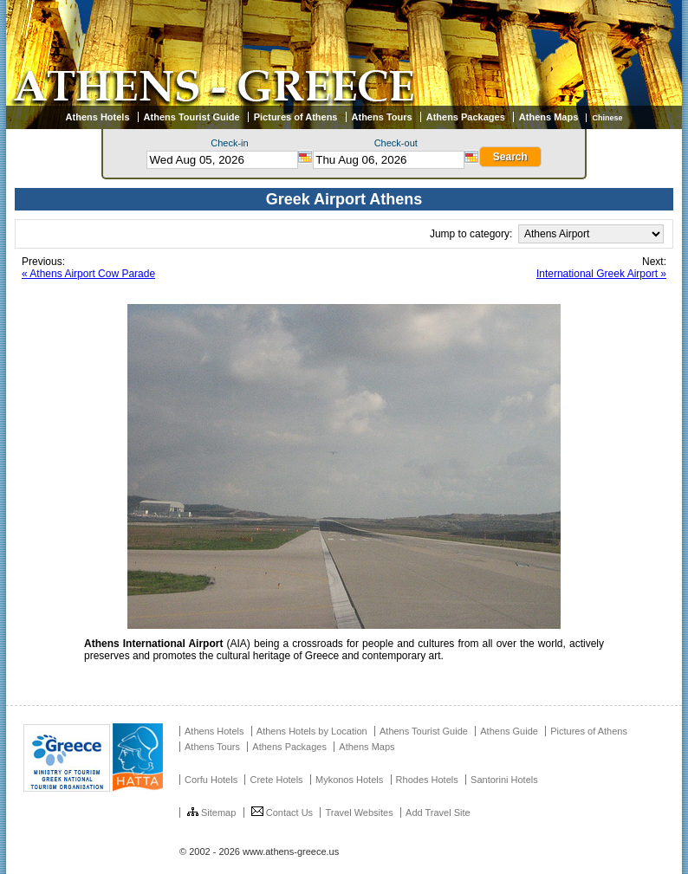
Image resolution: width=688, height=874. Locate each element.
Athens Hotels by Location (311, 731)
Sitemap (211, 812)
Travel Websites (359, 812)
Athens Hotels (98, 117)
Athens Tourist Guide (192, 117)
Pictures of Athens (296, 117)
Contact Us (282, 812)
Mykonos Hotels (349, 779)
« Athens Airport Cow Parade (88, 274)
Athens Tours (382, 117)
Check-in (229, 143)
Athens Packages (465, 117)
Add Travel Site (438, 812)
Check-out (396, 143)
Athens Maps (548, 117)
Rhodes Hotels (427, 779)
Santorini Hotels (504, 779)
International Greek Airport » (601, 274)
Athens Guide (509, 731)
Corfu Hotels (211, 779)
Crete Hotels (276, 779)
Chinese (607, 117)
